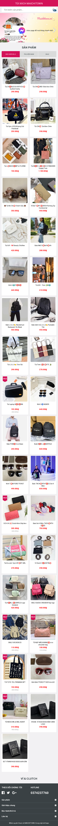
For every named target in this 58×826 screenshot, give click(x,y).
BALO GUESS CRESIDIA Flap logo (43, 603)
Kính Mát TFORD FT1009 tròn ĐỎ (43, 682)
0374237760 (40, 793)
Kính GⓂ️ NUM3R (43, 404)
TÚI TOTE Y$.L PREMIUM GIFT (14, 682)
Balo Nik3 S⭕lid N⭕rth (43, 245)
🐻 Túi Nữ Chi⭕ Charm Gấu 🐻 (15, 206)
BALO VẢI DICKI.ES (15, 642)
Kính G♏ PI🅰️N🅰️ (15, 285)
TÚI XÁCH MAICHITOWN (29, 3)
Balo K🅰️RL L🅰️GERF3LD (43, 444)
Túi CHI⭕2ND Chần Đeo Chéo (43, 87)
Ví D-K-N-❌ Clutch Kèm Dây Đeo (15, 523)
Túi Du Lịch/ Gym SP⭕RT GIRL (15, 563)
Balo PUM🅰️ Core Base (15, 444)
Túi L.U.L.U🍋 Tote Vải (15, 364)
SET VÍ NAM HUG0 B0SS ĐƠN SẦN (15, 761)
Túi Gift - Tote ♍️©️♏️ (43, 285)
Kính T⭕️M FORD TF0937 (15, 484)
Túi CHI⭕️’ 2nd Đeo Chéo (43, 126)
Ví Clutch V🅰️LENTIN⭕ (43, 563)
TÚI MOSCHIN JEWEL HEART (15, 722)
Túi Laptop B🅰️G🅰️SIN (15, 404)
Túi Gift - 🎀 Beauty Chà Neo (15, 245)
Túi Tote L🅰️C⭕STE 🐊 (43, 364)
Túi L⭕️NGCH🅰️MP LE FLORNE (15, 166)
